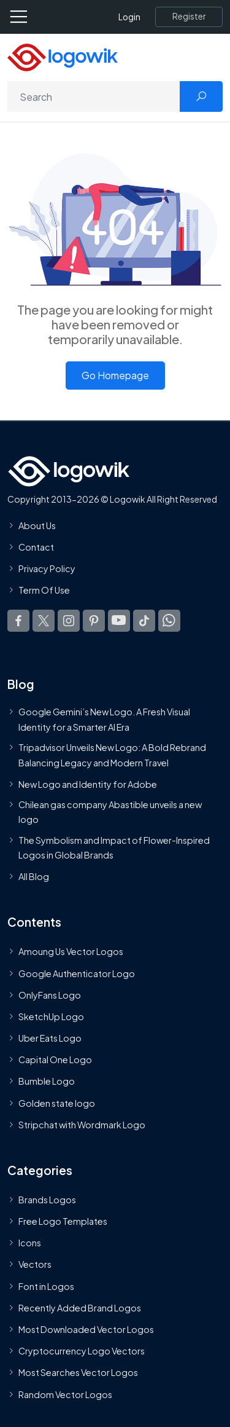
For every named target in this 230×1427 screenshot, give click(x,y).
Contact (36, 546)
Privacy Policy (46, 569)
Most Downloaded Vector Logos (86, 1329)
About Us (37, 525)
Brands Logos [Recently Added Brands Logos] (47, 1199)
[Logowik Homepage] (62, 56)
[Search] (93, 96)
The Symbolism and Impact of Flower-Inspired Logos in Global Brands (114, 847)
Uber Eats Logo (50, 1038)
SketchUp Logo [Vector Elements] (51, 1016)
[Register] (189, 16)
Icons (29, 1243)
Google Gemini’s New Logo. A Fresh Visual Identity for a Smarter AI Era (104, 720)
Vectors (35, 1264)
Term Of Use (44, 590)
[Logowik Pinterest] (94, 621)
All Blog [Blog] (33, 877)
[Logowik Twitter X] (44, 621)
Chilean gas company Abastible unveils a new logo (110, 812)
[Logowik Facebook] (18, 621)
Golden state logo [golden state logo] (56, 1103)
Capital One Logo (55, 1060)
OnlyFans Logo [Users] (49, 994)
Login (129, 17)
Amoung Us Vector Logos (70, 951)
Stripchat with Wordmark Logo (81, 1124)
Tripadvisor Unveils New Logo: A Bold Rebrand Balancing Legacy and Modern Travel (112, 755)
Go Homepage (115, 375)
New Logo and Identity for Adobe (87, 784)
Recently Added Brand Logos (79, 1307)
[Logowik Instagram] (69, 621)
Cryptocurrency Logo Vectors (81, 1351)
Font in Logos (46, 1286)
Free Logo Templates (62, 1221)
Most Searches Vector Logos (78, 1372)
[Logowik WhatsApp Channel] (169, 621)
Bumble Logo (46, 1081)
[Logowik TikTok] (144, 621)
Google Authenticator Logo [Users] (76, 973)
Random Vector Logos (65, 1394)
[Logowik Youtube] (119, 621)
